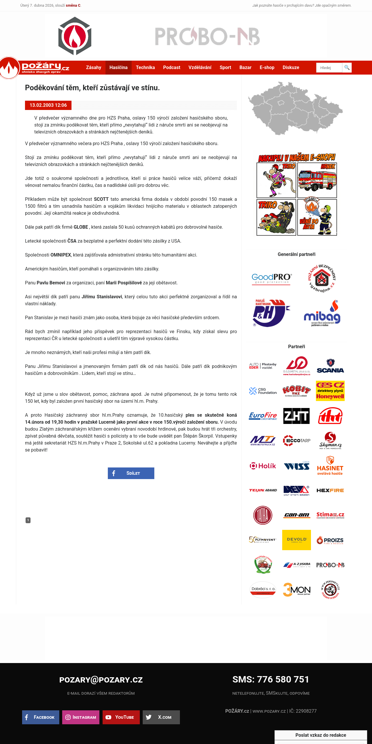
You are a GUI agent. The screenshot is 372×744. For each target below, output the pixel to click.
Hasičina (119, 67)
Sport (225, 67)
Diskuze (291, 67)
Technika (145, 67)
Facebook (44, 717)
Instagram (84, 717)
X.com (164, 717)
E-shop (267, 67)
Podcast (171, 67)
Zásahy (93, 67)
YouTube (124, 717)
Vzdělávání (200, 67)
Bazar (245, 67)
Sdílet (133, 473)
